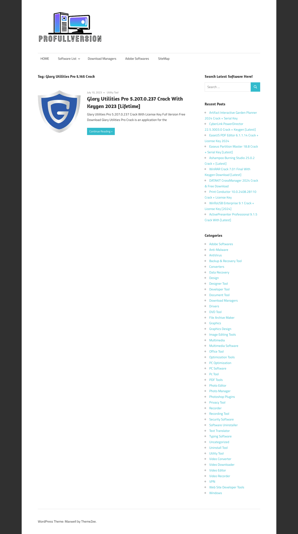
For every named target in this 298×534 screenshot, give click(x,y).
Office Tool (216, 351)
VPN (212, 481)
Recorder (215, 408)
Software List (69, 58)
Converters (216, 266)
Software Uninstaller (223, 425)
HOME (44, 58)
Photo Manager (220, 391)
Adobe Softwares (137, 58)
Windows (215, 492)
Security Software (221, 419)
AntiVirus (215, 255)
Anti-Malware (218, 249)
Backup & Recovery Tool (225, 260)
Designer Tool (218, 283)
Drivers (214, 306)
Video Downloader (222, 464)
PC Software (217, 368)
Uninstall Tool (218, 447)
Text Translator (219, 430)
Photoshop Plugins (222, 396)
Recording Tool (219, 413)
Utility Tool (112, 92)
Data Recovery (219, 272)
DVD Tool (215, 311)
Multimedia (217, 340)
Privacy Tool (217, 402)
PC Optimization (220, 362)
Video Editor (217, 470)
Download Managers (102, 58)
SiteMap (164, 58)
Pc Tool (214, 374)
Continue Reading (99, 131)
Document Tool (219, 294)
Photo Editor (217, 385)
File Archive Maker (222, 317)
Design (214, 277)
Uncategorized (219, 441)
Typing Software (220, 436)
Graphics (215, 323)
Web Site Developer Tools (226, 487)
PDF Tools (216, 379)
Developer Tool (219, 289)
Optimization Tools (222, 357)
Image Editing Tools (222, 334)
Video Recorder (219, 476)
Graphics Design (220, 328)
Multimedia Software (223, 345)
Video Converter (220, 458)
